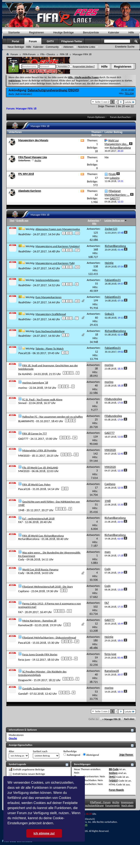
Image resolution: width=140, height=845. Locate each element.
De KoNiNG (25, 374)
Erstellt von (22, 220)
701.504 (129, 93)
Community (52, 46)
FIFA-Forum (29, 54)
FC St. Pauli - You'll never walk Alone (42, 399)
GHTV (50, 41)
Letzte (130, 102)
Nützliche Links (86, 46)
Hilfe (104, 66)
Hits (94, 223)
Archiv (38, 160)
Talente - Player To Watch (49, 348)
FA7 (20, 522)
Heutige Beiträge (63, 32)
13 (77, 233)
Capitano (23, 591)
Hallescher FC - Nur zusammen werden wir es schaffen (52, 416)
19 (77, 641)
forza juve (24, 659)
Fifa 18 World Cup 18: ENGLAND (40, 467)
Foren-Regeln (116, 790)
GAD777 (23, 439)
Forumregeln (112, 805)
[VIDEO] (113, 780)
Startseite (14, 32)
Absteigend (91, 754)
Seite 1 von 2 (102, 101)
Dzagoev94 (24, 680)
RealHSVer (24, 234)
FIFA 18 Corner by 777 (34, 433)
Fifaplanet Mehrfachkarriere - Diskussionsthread (49, 637)
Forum (33, 41)
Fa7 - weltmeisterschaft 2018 (38, 518)
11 (69, 610)
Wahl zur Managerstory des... (117, 142)
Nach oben (129, 719)
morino (22, 388)
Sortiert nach (40, 751)
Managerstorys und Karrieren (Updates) (57, 246)
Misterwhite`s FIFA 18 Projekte (39, 450)
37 (77, 250)
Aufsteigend (71, 754)
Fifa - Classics (48, 54)
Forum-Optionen (96, 117)
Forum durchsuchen (120, 117)
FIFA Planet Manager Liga (32, 157)
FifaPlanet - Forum (100, 802)
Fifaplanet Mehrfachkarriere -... (117, 192)
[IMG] (112, 776)
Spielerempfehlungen (47, 280)
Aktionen (68, 46)
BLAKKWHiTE (26, 421)
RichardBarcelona (28, 539)
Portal (15, 41)
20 (77, 301)
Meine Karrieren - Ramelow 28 (39, 620)
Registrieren (122, 66)
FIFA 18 (64, 54)
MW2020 (23, 455)
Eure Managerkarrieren (48, 297)
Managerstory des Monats (33, 140)
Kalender (113, 32)
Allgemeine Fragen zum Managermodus (57, 229)
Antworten (93, 220)
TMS (85, 824)
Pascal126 (24, 353)
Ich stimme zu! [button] (44, 833)
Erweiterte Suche (124, 46)
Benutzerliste (91, 32)
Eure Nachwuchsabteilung (49, 331)
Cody (21, 559)
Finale (112, 174)
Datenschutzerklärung (91, 805)
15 (76, 454)
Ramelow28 (25, 625)
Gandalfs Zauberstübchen (36, 688)
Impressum (127, 802)
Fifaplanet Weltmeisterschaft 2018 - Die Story (47, 586)
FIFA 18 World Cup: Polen (36, 484)
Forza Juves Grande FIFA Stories (39, 654)
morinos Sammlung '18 (35, 382)
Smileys (113, 773)
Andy (11, 94)
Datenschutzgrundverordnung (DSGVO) (53, 90)
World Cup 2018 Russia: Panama (40, 569)
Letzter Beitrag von (116, 220)
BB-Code (114, 769)
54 (77, 267)
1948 (21, 510)
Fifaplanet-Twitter (71, 41)
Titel (12, 220)
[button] (55, 823)
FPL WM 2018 (26, 173)
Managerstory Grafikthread (50, 314)
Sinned (22, 403)
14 (75, 437)
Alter (11, 751)
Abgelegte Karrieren (29, 190)
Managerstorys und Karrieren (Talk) (55, 263)
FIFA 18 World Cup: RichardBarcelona (43, 535)
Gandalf (23, 694)
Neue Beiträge (16, 46)
